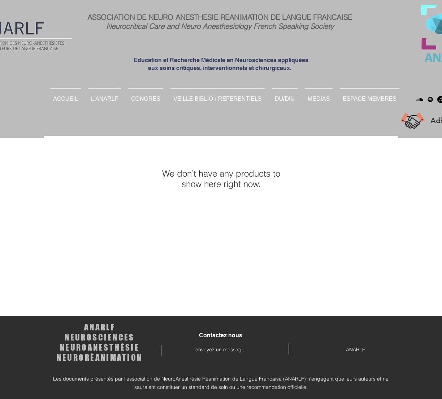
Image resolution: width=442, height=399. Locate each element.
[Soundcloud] (419, 99)
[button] (284, 95)
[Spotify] (430, 99)
